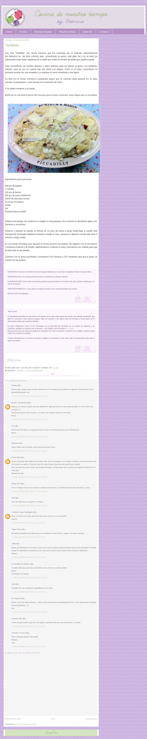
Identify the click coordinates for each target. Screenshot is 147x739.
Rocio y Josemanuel (19, 403)
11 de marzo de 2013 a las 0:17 (29, 523)
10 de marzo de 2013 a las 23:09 (29, 491)
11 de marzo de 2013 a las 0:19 (29, 537)
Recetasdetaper (34, 370)
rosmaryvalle (17, 618)
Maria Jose (16, 483)
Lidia (14, 543)
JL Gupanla (16, 598)
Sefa (13, 584)
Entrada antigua (91, 719)
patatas (21, 370)
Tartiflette (12, 45)
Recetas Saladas (43, 32)
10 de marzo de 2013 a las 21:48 (29, 436)
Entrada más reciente (13, 719)
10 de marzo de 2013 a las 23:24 (29, 505)
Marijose (15, 443)
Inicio (53, 719)
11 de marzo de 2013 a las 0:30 (29, 557)
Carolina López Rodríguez (22, 512)
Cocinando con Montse (21, 564)
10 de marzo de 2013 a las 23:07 (29, 451)
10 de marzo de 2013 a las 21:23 (29, 396)
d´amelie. (70, 329)
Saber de (87, 32)
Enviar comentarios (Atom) (26, 724)
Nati (13, 498)
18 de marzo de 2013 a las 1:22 (29, 646)
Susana (14, 385)
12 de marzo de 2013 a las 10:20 (29, 612)
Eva (13, 426)
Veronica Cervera (19, 633)
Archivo (23, 32)
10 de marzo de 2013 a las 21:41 (29, 419)
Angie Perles (17, 529)
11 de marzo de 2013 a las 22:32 (29, 577)
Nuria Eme (16, 457)
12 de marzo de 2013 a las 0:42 (29, 592)
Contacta (104, 32)
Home (9, 32)
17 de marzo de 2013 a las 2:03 (29, 626)
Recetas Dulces (67, 32)
